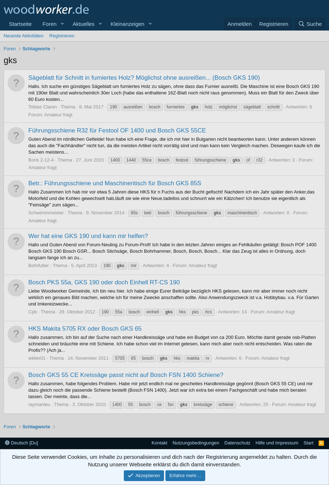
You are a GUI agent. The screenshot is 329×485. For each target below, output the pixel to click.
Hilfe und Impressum (276, 443)
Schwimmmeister (46, 212)
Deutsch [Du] (21, 443)
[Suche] (310, 24)
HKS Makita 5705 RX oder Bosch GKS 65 (85, 328)
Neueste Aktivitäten (23, 35)
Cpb (32, 311)
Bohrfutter (38, 265)
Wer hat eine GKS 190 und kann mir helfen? (88, 236)
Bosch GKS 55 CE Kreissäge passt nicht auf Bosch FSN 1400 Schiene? (125, 375)
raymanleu (39, 404)
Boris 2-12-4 (41, 160)
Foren (49, 24)
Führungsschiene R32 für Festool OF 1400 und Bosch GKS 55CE (117, 130)
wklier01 (37, 358)
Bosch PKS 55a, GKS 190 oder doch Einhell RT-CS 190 (104, 282)
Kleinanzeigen (127, 24)
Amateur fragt (58, 114)
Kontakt (159, 443)
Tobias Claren (42, 106)
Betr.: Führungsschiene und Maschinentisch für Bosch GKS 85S (114, 183)
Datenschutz (237, 443)
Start (308, 443)
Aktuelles (83, 24)
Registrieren (61, 35)
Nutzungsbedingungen (196, 443)
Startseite (20, 24)
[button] (62, 24)
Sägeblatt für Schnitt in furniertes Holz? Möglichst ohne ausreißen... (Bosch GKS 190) (144, 77)
